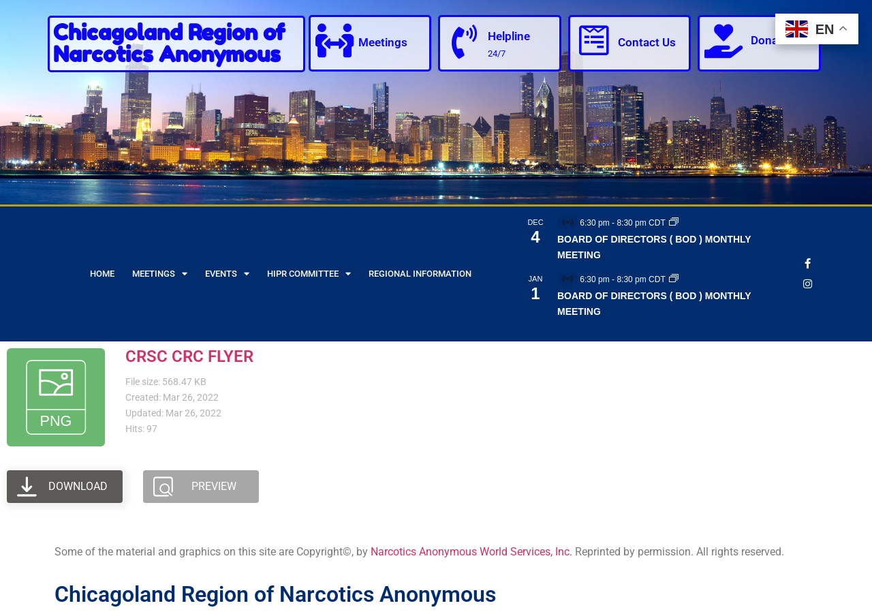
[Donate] (723, 41)
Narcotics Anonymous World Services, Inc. (471, 551)
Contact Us (647, 42)
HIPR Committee (309, 273)
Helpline (509, 36)
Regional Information (420, 274)
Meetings (382, 42)
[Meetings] (334, 41)
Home (102, 274)
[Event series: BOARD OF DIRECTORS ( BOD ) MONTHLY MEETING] (674, 223)
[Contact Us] (594, 41)
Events (227, 273)
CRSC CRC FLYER (189, 356)
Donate (769, 40)
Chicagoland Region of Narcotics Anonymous (169, 43)
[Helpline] (464, 42)
